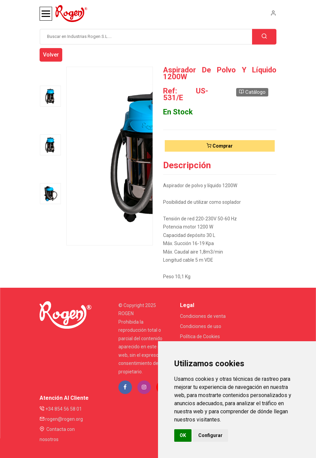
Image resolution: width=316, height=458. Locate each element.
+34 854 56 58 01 (61, 409)
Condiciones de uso (200, 326)
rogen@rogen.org (61, 419)
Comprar (220, 146)
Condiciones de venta (203, 316)
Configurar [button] (210, 435)
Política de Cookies (200, 336)
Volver (51, 54)
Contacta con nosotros (57, 434)
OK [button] (183, 435)
